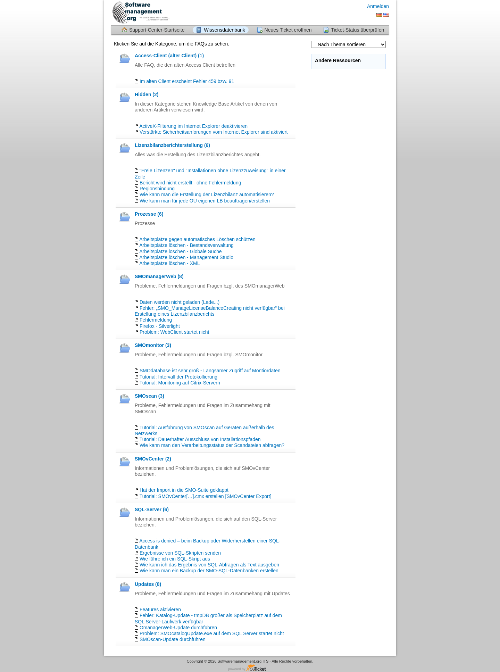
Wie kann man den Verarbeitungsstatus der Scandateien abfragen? (212, 445)
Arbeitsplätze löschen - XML (169, 263)
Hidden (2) (146, 94)
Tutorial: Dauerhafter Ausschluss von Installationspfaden (200, 439)
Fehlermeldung (156, 320)
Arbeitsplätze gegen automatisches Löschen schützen (197, 239)
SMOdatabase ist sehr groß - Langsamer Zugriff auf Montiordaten (210, 370)
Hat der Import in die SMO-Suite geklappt (184, 490)
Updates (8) (148, 584)
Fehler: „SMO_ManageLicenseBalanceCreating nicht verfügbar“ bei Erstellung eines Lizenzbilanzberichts (210, 311)
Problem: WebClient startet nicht (174, 332)
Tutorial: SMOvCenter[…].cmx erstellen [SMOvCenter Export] (206, 496)
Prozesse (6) (149, 214)
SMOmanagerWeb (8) (159, 276)
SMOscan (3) (149, 396)
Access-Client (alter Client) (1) (169, 55)
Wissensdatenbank (224, 30)
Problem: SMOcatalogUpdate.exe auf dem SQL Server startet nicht (212, 633)
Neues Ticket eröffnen (288, 30)
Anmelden (378, 6)
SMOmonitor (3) (153, 345)
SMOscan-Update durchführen (173, 639)
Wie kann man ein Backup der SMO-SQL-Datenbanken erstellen (209, 570)
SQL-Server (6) (152, 509)
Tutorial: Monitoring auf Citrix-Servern (180, 382)
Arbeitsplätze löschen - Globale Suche (180, 251)
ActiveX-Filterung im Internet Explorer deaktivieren (193, 126)
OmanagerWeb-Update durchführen (178, 627)
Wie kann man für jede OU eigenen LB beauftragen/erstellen (205, 201)
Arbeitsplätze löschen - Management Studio (186, 257)
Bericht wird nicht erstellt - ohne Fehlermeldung (190, 182)
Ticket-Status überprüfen (357, 30)
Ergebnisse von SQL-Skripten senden (180, 553)
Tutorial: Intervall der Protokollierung (178, 377)
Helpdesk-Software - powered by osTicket (250, 668)
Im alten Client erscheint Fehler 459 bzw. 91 (187, 81)
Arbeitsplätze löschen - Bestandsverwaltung (186, 245)
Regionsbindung (157, 188)
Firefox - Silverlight (160, 326)
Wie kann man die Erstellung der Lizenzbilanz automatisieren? (207, 194)
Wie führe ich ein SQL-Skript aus (175, 559)
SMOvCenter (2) (153, 459)
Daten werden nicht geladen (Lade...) (179, 302)
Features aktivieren (160, 609)
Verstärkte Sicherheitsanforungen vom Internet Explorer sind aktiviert (214, 132)
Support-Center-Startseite (157, 30)
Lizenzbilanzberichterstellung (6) (172, 145)
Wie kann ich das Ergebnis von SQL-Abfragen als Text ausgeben (209, 564)
